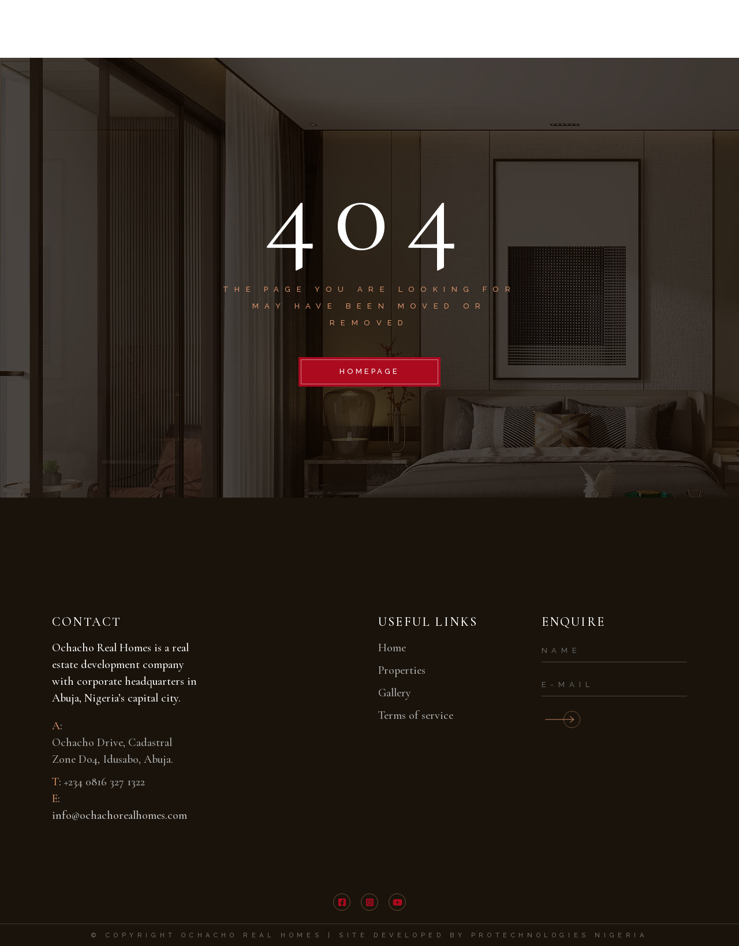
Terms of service (415, 715)
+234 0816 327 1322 (104, 782)
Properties (402, 670)
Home (392, 648)
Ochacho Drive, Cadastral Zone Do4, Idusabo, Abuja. (112, 751)
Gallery (394, 693)
